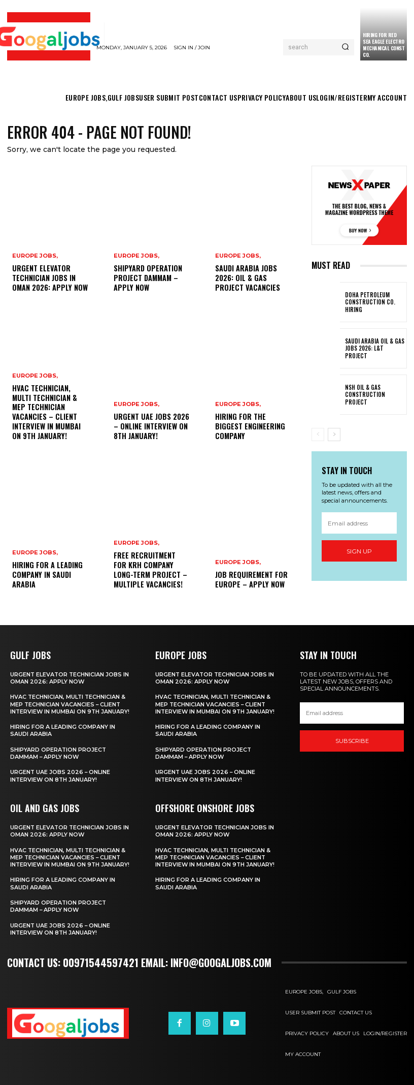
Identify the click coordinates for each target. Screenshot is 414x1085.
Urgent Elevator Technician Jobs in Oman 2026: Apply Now (49, 278)
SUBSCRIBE (352, 741)
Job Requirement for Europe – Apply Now (251, 580)
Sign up (359, 551)
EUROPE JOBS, (35, 257)
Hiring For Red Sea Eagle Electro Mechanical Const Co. (383, 44)
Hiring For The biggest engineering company (249, 426)
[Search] (345, 47)
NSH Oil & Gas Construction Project (374, 394)
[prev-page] (318, 434)
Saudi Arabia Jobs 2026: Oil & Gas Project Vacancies (246, 278)
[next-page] (334, 434)
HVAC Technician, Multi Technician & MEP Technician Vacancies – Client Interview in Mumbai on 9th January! (45, 413)
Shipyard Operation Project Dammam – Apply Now (147, 278)
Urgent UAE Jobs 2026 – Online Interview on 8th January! (150, 426)
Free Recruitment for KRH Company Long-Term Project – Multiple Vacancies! (151, 570)
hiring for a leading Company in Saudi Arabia (46, 575)
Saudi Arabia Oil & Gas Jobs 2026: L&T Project (373, 348)
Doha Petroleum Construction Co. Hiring (368, 302)
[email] (359, 523)
